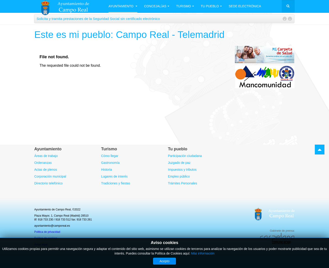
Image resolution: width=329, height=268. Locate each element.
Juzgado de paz (179, 163)
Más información (203, 253)
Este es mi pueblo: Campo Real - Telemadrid (129, 34)
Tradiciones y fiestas (115, 183)
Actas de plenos (45, 169)
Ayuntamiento (123, 6)
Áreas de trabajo (46, 156)
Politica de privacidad (47, 232)
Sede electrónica (245, 6)
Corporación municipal (50, 176)
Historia (106, 169)
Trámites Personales (182, 183)
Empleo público (179, 176)
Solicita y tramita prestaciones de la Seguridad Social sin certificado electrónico (98, 19)
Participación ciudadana (185, 156)
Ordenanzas (43, 163)
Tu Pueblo (211, 6)
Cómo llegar (109, 156)
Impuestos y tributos (182, 169)
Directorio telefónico (48, 183)
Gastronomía (110, 163)
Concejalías (156, 6)
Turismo (185, 6)
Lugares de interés (114, 176)
